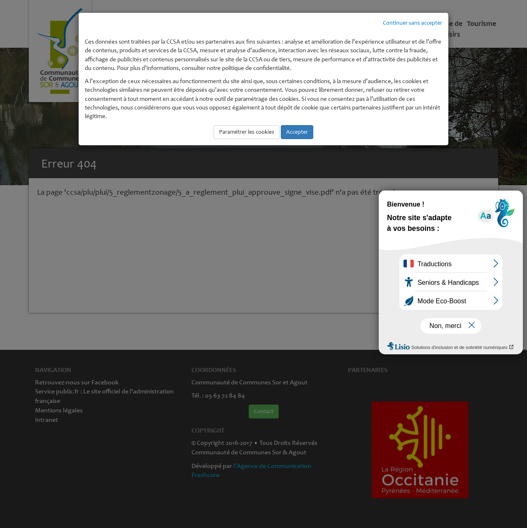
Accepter (297, 131)
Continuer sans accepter (412, 22)
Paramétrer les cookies (246, 131)
